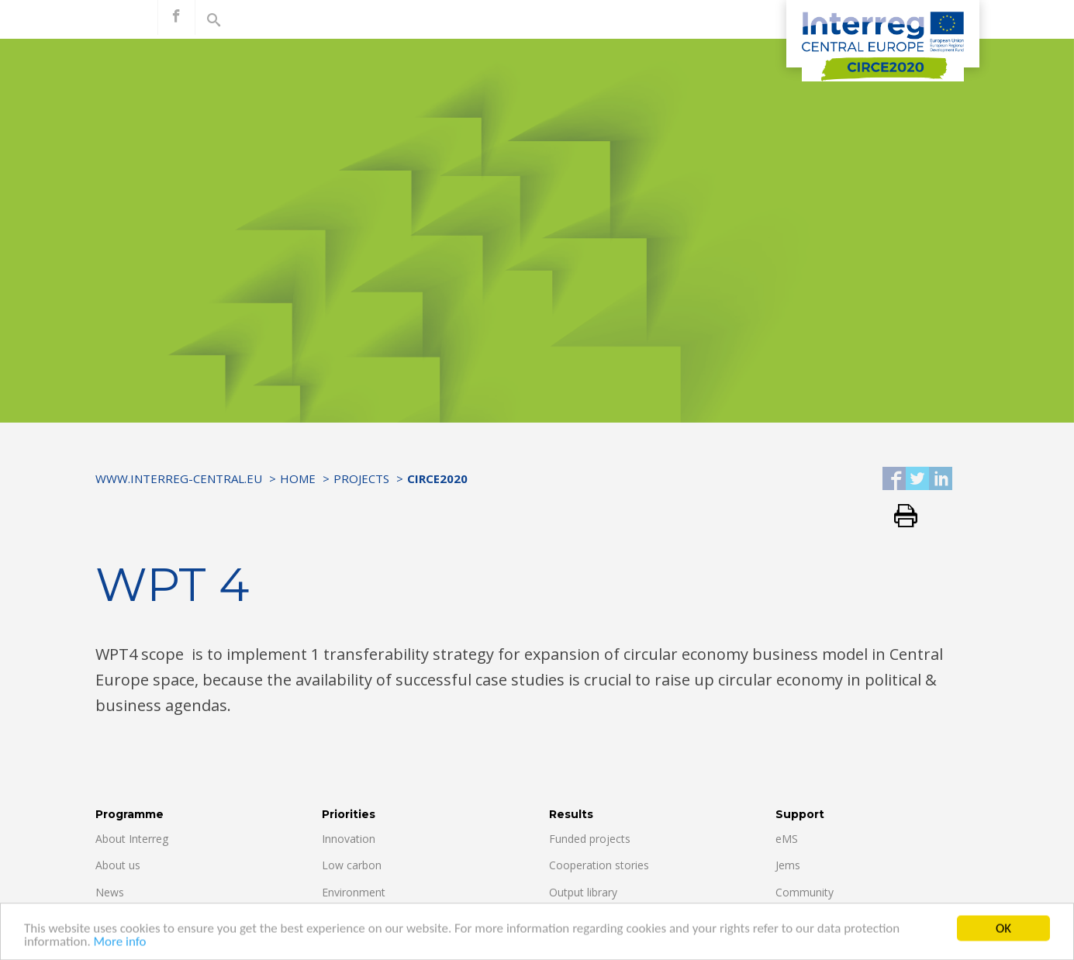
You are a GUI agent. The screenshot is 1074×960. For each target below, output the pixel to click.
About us (117, 865)
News (109, 892)
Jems (787, 865)
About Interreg (131, 838)
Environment (353, 892)
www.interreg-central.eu (178, 478)
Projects (361, 478)
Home (298, 478)
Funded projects (589, 838)
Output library (583, 892)
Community (804, 892)
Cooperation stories (599, 865)
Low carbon (352, 865)
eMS (786, 838)
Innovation (348, 838)
